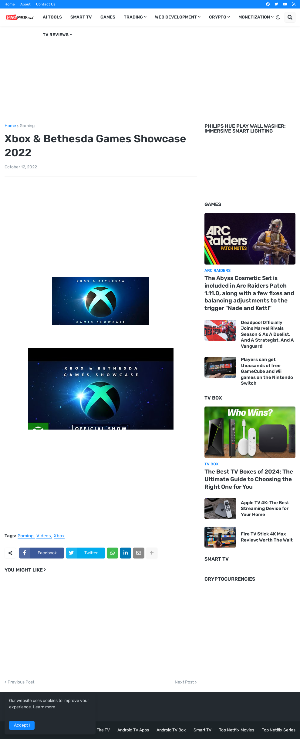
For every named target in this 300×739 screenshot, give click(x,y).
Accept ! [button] (22, 725)
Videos (43, 536)
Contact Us (45, 4)
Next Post (184, 682)
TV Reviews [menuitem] (56, 34)
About (25, 4)
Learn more (44, 707)
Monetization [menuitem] (254, 17)
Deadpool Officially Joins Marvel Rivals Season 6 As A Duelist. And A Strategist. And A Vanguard (267, 334)
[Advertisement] (150, 73)
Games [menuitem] (107, 17)
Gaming (27, 126)
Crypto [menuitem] (217, 17)
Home (10, 4)
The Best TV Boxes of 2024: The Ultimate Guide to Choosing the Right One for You (248, 479)
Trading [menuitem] (133, 17)
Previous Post (21, 682)
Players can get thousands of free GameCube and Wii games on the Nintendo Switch (267, 371)
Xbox (59, 536)
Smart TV (202, 730)
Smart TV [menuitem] (81, 17)
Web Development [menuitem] (176, 17)
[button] (278, 17)
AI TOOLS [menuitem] (52, 17)
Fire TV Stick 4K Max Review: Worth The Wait (267, 537)
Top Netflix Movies (236, 730)
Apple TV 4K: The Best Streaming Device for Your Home (265, 508)
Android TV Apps (133, 730)
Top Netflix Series (278, 730)
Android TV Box (171, 730)
